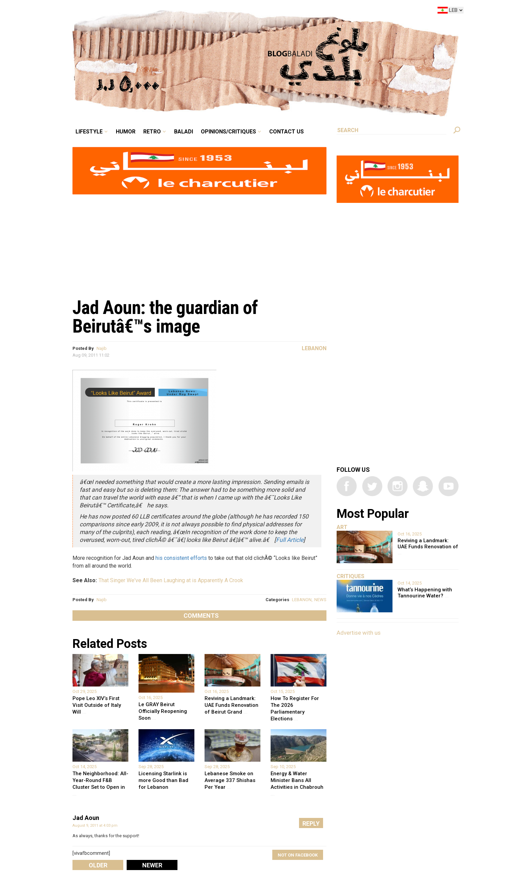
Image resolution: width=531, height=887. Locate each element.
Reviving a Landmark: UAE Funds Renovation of (428, 546)
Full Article (289, 539)
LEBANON (302, 599)
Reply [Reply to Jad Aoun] (311, 823)
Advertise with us (359, 632)
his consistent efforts (181, 558)
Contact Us (286, 131)
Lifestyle (89, 131)
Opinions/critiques (228, 131)
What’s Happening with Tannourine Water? (425, 593)
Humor (125, 131)
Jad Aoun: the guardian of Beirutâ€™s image (165, 317)
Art (342, 527)
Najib (102, 348)
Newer (152, 865)
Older (98, 865)
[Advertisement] (199, 242)
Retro (152, 131)
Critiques (350, 576)
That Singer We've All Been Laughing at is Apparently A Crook (171, 580)
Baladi (183, 131)
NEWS (320, 599)
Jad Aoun (85, 817)
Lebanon (314, 348)
